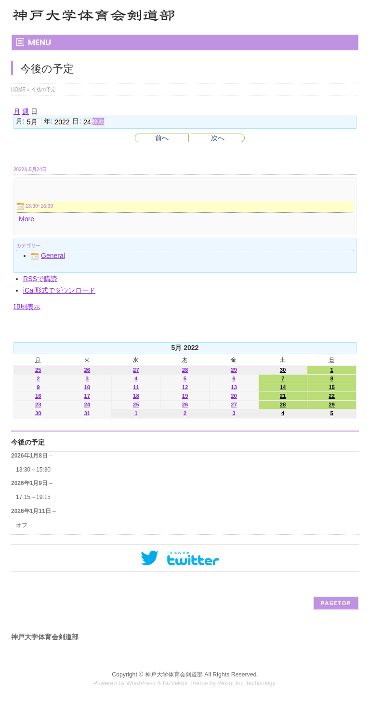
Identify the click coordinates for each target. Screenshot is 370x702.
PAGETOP (336, 603)
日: (76, 121)
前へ (162, 138)
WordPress (141, 683)
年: (48, 121)
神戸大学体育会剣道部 (174, 674)
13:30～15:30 (33, 469)
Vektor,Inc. (231, 683)
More (26, 219)
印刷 (26, 306)
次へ (218, 138)
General (48, 255)
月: (20, 121)
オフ (21, 525)
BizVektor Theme (185, 683)
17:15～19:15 (33, 497)
